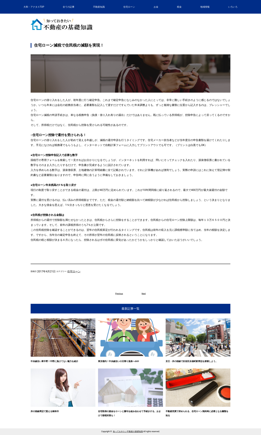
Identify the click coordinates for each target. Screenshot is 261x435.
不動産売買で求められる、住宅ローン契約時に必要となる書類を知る (197, 413)
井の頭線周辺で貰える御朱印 (45, 411)
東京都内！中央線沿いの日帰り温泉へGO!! (118, 361)
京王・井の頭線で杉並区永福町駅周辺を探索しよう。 (192, 361)
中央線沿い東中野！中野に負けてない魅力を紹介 (54, 361)
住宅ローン (74, 271)
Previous (119, 293)
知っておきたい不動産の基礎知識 (128, 431)
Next (144, 293)
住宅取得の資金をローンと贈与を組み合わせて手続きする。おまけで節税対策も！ (129, 413)
